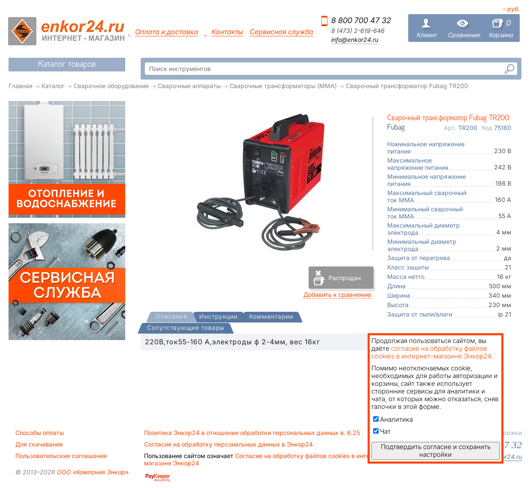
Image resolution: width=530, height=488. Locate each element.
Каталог (53, 85)
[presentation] (171, 317)
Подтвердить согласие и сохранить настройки (436, 450)
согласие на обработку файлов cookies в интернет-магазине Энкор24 (431, 352)
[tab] (171, 317)
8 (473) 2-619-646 (358, 30)
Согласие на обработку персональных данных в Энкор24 (228, 444)
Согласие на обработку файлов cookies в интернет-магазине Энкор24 (265, 459)
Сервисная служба (281, 32)
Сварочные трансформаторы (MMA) (283, 85)
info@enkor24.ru (354, 39)
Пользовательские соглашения (61, 456)
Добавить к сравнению (337, 294)
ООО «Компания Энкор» (92, 472)
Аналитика (393, 419)
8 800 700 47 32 (361, 20)
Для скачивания (39, 444)
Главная (20, 85)
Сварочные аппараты (189, 85)
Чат (382, 431)
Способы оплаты (39, 432)
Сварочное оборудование (111, 85)
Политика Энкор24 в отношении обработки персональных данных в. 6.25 (252, 432)
